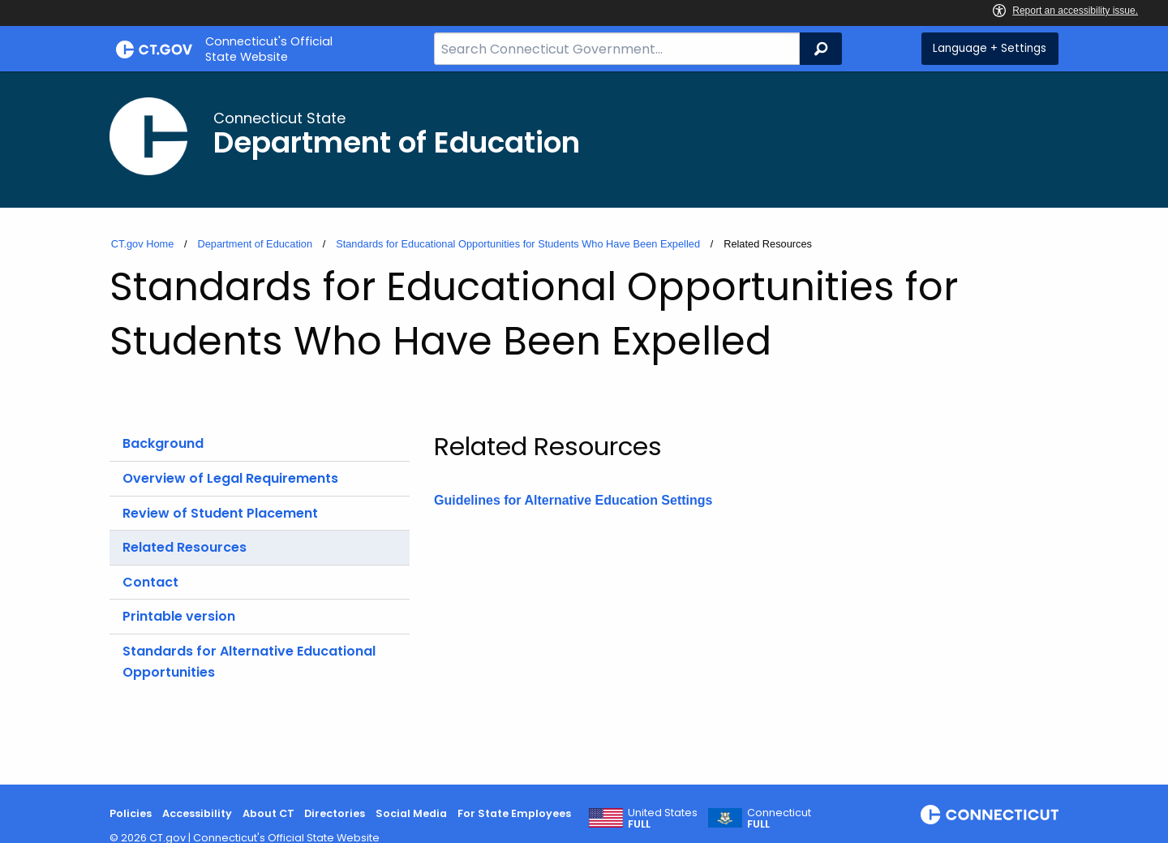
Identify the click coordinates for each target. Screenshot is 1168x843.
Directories (334, 813)
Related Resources (184, 547)
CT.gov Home (142, 244)
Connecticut (779, 818)
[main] (584, 428)
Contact (150, 582)
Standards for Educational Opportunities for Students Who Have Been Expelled (518, 244)
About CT (268, 813)
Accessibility (197, 813)
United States (663, 818)
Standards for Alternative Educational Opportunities (249, 662)
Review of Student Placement (220, 513)
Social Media (411, 813)
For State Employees (514, 813)
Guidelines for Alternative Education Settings (573, 500)
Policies (131, 813)
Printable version (178, 616)
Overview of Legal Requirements (230, 478)
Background (163, 443)
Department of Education (254, 244)
